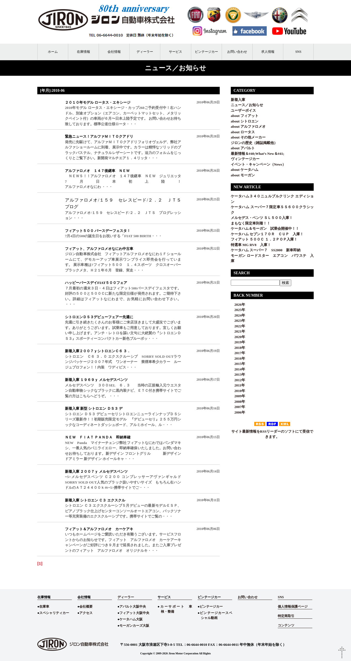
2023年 (238, 320)
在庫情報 (83, 52)
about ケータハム (244, 170)
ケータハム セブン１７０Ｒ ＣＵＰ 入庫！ (267, 234)
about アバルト (243, 148)
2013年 (238, 374)
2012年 (238, 380)
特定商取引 (286, 616)
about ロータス (243, 132)
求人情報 (267, 52)
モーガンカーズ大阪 (134, 626)
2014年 (238, 369)
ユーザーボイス (243, 110)
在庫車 (44, 606)
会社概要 (86, 606)
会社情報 (114, 52)
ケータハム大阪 (131, 619)
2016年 (238, 358)
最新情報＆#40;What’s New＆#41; (257, 153)
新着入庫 (238, 100)
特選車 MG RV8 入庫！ (251, 245)
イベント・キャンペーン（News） (258, 164)
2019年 (238, 342)
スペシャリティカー (54, 613)
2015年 (238, 364)
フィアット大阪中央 (134, 613)
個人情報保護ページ (293, 606)
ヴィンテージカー (245, 159)
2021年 (238, 331)
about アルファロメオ (248, 126)
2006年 (238, 412)
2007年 (238, 407)
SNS (298, 52)
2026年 (238, 304)
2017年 (238, 353)
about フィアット (244, 116)
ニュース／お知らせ (247, 105)
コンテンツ (286, 625)
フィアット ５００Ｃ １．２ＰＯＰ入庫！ (264, 239)
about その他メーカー (248, 137)
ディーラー (145, 52)
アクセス (86, 613)
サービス (175, 52)
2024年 (238, 315)
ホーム (53, 52)
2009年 (238, 396)
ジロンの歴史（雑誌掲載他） (254, 143)
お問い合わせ (237, 52)
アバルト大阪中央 (132, 606)
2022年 (238, 326)
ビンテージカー (206, 52)
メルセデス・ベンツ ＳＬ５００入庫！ (262, 218)
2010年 (238, 391)
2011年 (238, 385)
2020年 (238, 337)
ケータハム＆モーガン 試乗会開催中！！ (265, 228)
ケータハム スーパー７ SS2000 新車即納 (267, 250)
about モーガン (243, 175)
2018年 (238, 348)
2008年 (238, 401)
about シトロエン (244, 121)
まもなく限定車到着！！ (250, 223)
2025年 (238, 310)
